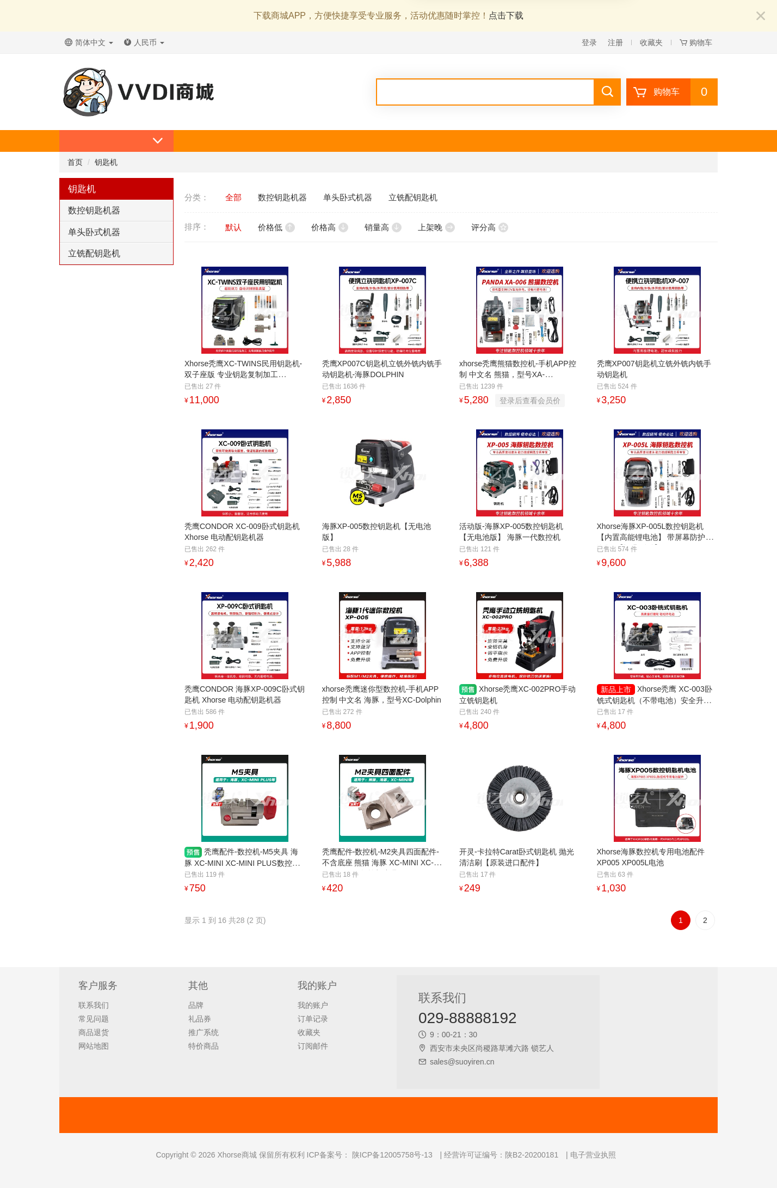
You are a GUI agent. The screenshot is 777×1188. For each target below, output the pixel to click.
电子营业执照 (593, 1154)
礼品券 (199, 1018)
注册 (615, 42)
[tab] (116, 210)
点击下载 (506, 15)
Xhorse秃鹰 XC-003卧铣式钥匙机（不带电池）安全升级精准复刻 (654, 700)
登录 (589, 42)
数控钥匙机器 (94, 210)
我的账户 (313, 1005)
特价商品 (203, 1046)
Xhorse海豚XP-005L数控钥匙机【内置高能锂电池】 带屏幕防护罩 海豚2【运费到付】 (655, 537)
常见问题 (93, 1018)
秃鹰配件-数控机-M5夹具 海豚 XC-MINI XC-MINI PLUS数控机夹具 (242, 862)
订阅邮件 (313, 1046)
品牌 (195, 1005)
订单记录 (313, 1018)
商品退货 (93, 1032)
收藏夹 (651, 42)
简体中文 (89, 42)
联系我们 (93, 1005)
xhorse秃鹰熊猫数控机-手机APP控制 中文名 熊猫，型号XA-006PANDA (517, 374)
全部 (233, 197)
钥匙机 (106, 162)
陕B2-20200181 (531, 1154)
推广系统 (203, 1032)
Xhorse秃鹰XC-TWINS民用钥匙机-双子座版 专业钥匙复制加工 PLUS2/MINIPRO (243, 374)
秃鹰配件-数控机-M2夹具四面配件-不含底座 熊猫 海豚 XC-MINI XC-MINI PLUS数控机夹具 (380, 862)
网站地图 (93, 1046)
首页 (75, 162)
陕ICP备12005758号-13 (391, 1154)
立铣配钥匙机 (94, 253)
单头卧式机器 (94, 232)
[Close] (760, 16)
